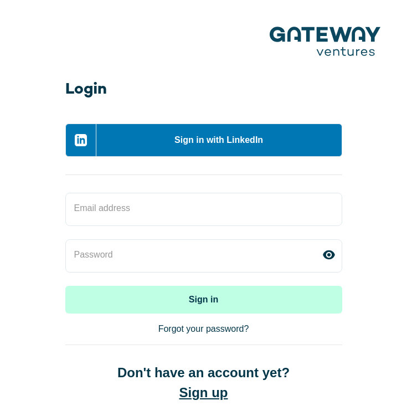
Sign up (203, 392)
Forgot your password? (203, 328)
